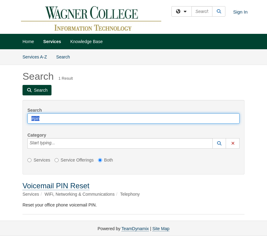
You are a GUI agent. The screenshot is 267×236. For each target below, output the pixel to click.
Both (105, 160)
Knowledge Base (86, 41)
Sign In (240, 11)
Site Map (160, 228)
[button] (219, 143)
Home (28, 41)
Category (36, 135)
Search (65, 56)
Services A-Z (35, 56)
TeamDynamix (135, 228)
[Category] (58, 143)
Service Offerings (74, 160)
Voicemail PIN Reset (56, 186)
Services (52, 41)
